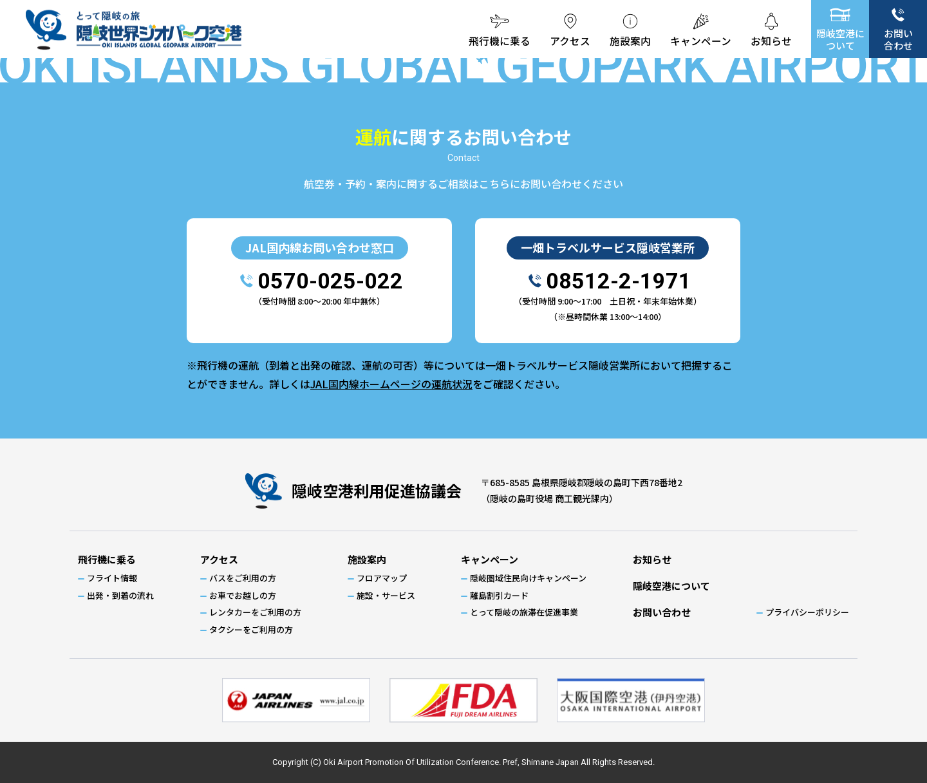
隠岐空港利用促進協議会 (377, 490)
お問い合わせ (898, 39)
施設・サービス (386, 595)
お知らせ (771, 41)
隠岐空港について (840, 39)
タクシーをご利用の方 (251, 629)
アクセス (570, 41)
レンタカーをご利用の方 (255, 612)
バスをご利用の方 (242, 578)
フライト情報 (112, 578)
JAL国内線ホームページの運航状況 (391, 384)
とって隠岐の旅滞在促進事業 (524, 612)
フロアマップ (382, 578)
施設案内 (630, 41)
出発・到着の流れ (120, 595)
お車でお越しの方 (242, 595)
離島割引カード (499, 595)
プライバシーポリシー (807, 612)
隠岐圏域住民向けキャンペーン (528, 578)
